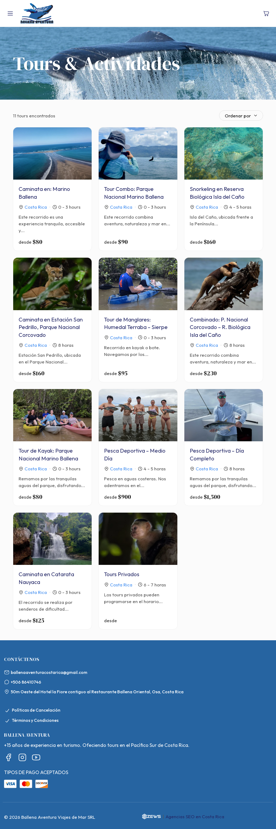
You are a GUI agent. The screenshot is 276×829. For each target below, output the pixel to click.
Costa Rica (36, 207)
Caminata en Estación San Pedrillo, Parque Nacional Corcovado (51, 327)
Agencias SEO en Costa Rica (194, 816)
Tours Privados (121, 574)
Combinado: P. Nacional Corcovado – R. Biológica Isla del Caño (220, 327)
